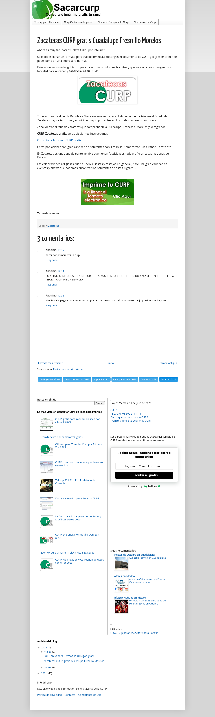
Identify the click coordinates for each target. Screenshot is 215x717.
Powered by (144, 486)
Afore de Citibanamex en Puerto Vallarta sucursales (147, 580)
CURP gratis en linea (50, 379)
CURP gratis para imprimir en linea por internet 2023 (77, 420)
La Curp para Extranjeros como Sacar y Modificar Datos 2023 (78, 518)
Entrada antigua (168, 363)
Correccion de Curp (145, 22)
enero (48, 667)
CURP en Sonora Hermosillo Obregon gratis (77, 536)
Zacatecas (53, 225)
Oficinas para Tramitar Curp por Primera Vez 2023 (78, 445)
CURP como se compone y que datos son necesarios (79, 463)
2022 (44, 647)
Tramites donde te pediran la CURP (131, 420)
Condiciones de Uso (90, 694)
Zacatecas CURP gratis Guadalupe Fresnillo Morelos (73, 661)
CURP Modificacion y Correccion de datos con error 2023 (79, 561)
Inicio (111, 363)
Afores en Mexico (124, 576)
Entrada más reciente (50, 363)
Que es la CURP (149, 379)
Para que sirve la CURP (124, 379)
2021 (44, 673)
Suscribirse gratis (144, 475)
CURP (113, 410)
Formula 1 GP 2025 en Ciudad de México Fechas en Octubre (147, 602)
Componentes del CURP (77, 379)
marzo (48, 651)
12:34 (61, 271)
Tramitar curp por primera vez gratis (61, 437)
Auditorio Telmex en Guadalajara (147, 557)
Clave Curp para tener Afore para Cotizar (134, 633)
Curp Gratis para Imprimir (78, 22)
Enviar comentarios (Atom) (68, 369)
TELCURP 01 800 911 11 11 (126, 413)
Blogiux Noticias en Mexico (130, 597)
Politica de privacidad (49, 694)
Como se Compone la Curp (113, 22)
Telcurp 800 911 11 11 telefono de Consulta (75, 481)
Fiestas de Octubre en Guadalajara (134, 554)
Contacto (70, 694)
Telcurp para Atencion (46, 22)
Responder (52, 260)
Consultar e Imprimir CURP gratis (59, 140)
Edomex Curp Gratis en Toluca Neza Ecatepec (67, 552)
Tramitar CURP (168, 379)
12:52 (61, 295)
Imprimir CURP (101, 379)
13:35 (61, 250)
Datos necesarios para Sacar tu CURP (77, 498)
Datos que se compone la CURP (129, 417)
